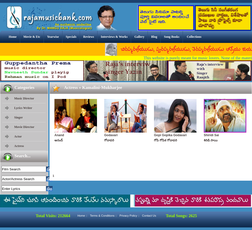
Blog (154, 37)
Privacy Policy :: (129, 215)
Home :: (82, 215)
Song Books (172, 37)
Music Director (24, 98)
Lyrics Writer (23, 108)
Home (13, 37)
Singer (18, 117)
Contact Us (149, 215)
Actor (18, 136)
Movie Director (24, 127)
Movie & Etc (31, 37)
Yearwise (53, 37)
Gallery (139, 37)
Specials (71, 37)
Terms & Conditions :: (103, 215)
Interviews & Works (114, 37)
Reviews (88, 37)
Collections (194, 37)
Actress (19, 146)
